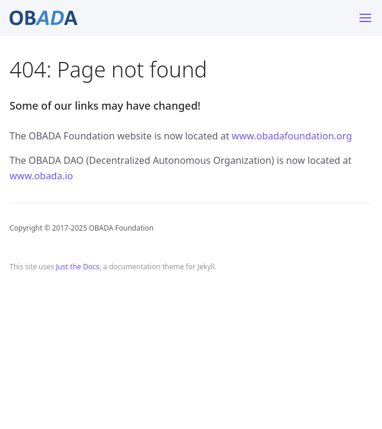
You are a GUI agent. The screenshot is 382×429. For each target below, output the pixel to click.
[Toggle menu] (365, 18)
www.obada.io (41, 175)
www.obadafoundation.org (291, 135)
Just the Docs (77, 267)
